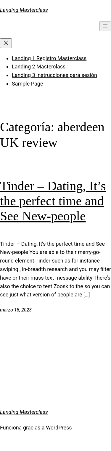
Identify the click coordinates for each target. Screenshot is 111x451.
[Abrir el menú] (105, 26)
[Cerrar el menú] (6, 43)
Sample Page (27, 84)
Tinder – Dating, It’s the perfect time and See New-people (53, 201)
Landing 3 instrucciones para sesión (54, 75)
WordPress (59, 427)
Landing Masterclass (24, 10)
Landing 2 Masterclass (38, 66)
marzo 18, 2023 (16, 310)
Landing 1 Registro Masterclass (49, 58)
